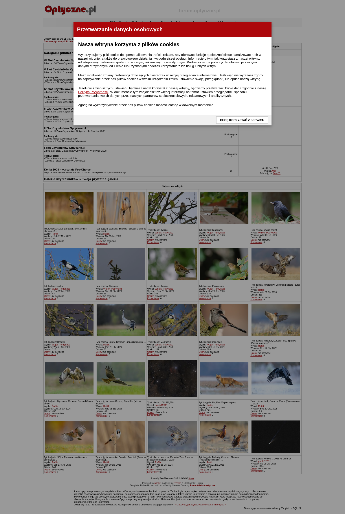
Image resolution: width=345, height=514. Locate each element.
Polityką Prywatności (93, 92)
